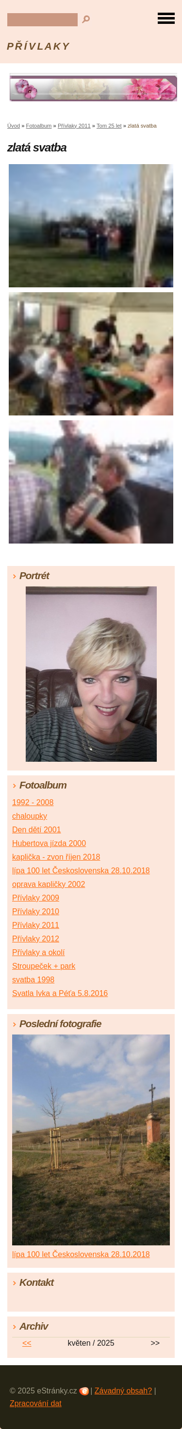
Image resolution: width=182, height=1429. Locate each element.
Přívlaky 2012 (35, 939)
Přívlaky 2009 (35, 898)
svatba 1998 (33, 980)
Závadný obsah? (123, 1391)
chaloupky (29, 816)
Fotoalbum (39, 126)
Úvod (13, 126)
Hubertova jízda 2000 (49, 843)
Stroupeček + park (43, 966)
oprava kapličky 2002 (48, 884)
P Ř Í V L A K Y (37, 46)
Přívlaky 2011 (74, 126)
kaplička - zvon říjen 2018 (56, 857)
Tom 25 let (109, 126)
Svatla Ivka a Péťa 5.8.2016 (60, 993)
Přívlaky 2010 (35, 911)
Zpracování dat (36, 1403)
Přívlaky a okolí (38, 952)
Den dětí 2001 (36, 830)
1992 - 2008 (32, 802)
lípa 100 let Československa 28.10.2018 (81, 870)
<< (27, 1343)
